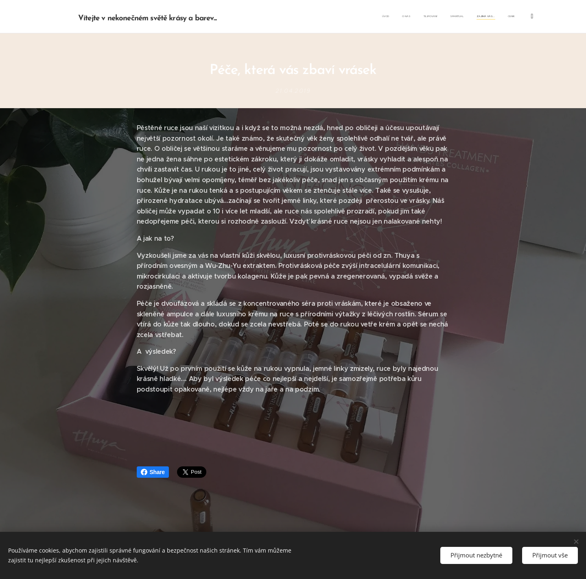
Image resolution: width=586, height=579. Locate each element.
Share (153, 472)
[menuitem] (448, 17)
